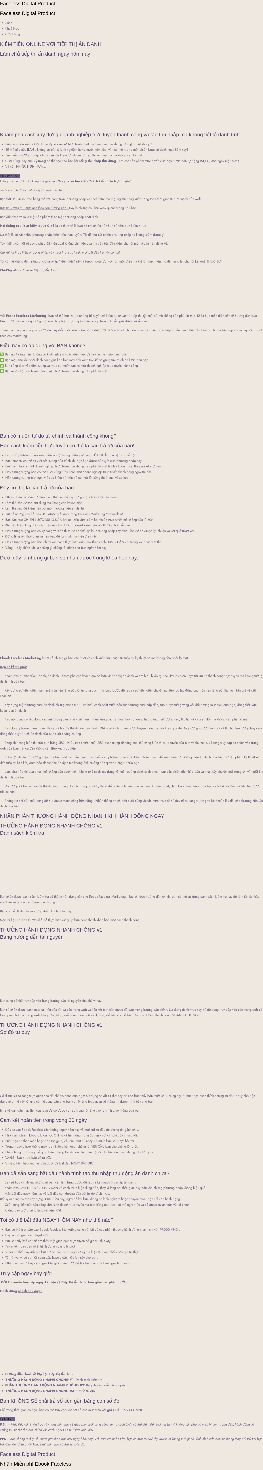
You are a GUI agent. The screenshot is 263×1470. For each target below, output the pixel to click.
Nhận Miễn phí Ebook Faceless (35, 1464)
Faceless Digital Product (27, 3)
